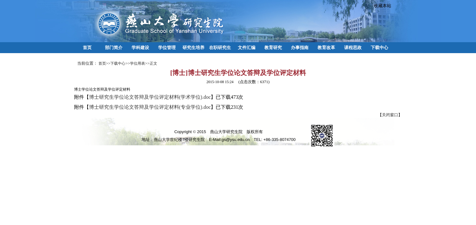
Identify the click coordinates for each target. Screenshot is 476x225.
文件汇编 (246, 47)
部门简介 (114, 47)
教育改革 (326, 47)
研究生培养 (193, 47)
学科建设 (140, 47)
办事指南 (299, 47)
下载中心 (379, 47)
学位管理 (167, 47)
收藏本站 (380, 5)
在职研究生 (220, 47)
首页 (87, 47)
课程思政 (353, 47)
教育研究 (273, 47)
